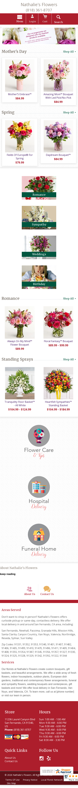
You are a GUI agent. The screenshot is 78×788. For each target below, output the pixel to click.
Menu (21, 21)
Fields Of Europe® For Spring (20, 157)
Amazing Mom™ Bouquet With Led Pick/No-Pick (58, 96)
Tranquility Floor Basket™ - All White (19, 405)
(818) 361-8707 (39, 10)
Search (57, 22)
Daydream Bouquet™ (58, 156)
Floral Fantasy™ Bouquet (58, 342)
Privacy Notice (30, 782)
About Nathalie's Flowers (18, 570)
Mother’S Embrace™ (19, 95)
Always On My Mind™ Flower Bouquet (19, 344)
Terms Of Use (12, 782)
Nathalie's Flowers (39, 4)
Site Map (11, 786)
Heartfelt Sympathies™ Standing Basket (58, 405)
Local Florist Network (53, 782)
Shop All (69, 52)
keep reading (8, 576)
